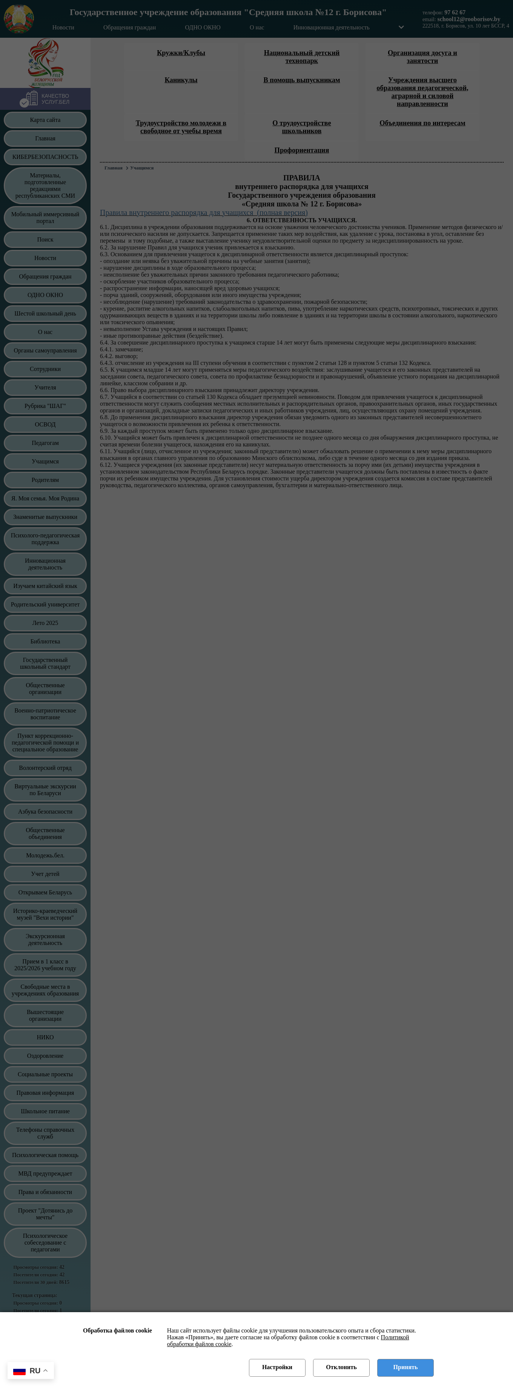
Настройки (277, 1367)
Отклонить (341, 1367)
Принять (405, 1367)
